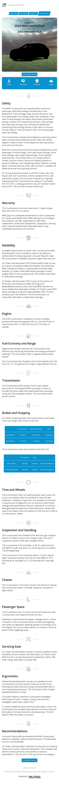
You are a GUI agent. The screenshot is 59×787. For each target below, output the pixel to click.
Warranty (23, 82)
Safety (9, 82)
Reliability (37, 82)
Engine (51, 82)
